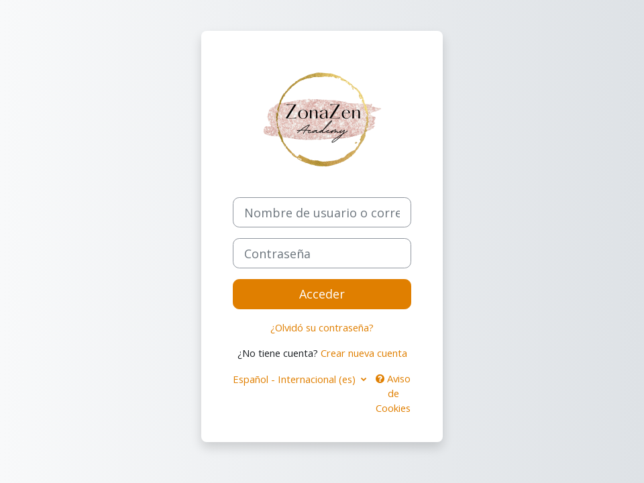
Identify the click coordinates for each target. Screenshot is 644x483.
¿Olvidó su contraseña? (322, 327)
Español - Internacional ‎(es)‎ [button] (295, 379)
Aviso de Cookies (393, 393)
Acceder (322, 294)
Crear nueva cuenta (364, 353)
